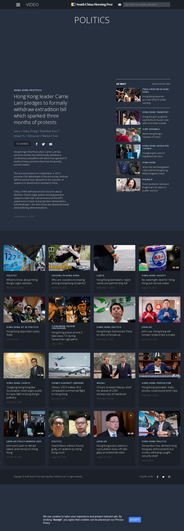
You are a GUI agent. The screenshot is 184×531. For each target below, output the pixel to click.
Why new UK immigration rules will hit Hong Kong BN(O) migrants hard (155, 170)
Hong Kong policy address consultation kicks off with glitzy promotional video (112, 449)
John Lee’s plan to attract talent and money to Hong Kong (22, 449)
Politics (92, 20)
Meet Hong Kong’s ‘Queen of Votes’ (152, 135)
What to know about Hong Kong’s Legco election (22, 281)
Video (32, 4)
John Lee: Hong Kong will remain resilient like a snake (158, 333)
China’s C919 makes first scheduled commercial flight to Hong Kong (68, 391)
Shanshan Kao (48, 131)
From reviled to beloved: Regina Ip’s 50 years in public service (155, 187)
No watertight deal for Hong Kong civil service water (158, 281)
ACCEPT (137, 519)
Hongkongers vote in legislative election (153, 154)
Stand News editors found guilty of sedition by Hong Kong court (67, 449)
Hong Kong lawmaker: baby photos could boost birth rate (159, 389)
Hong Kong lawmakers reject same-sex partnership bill (113, 281)
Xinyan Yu (19, 136)
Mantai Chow (50, 136)
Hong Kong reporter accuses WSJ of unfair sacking (154, 99)
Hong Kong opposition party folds (23, 333)
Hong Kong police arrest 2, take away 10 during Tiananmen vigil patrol (67, 336)
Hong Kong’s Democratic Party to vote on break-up (114, 333)
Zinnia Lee (33, 136)
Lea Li (17, 131)
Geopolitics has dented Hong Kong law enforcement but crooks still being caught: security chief (159, 451)
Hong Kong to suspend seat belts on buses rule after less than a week (155, 120)
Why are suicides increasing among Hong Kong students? (69, 281)
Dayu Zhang (30, 131)
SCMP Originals (151, 129)
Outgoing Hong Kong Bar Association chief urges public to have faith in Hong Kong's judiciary (24, 392)
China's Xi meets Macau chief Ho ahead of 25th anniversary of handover (114, 391)
